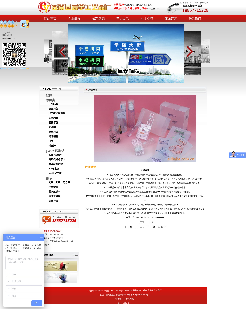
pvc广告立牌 (55, 155)
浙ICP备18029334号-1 (140, 294)
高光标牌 (53, 118)
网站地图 (204, 2)
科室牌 (52, 145)
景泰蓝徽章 (54, 191)
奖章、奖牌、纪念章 (59, 182)
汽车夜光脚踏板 (57, 113)
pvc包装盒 (54, 168)
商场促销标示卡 (57, 159)
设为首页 (184, 2)
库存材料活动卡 (57, 164)
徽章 (49, 178)
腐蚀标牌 (53, 122)
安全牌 (52, 127)
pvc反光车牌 (55, 173)
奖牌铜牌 (53, 136)
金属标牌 (53, 132)
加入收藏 (194, 2)
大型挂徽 (53, 201)
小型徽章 (53, 187)
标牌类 (50, 100)
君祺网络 (130, 299)
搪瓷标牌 (53, 108)
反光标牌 (53, 104)
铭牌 (49, 95)
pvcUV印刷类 (55, 151)
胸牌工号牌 (54, 196)
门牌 (51, 141)
